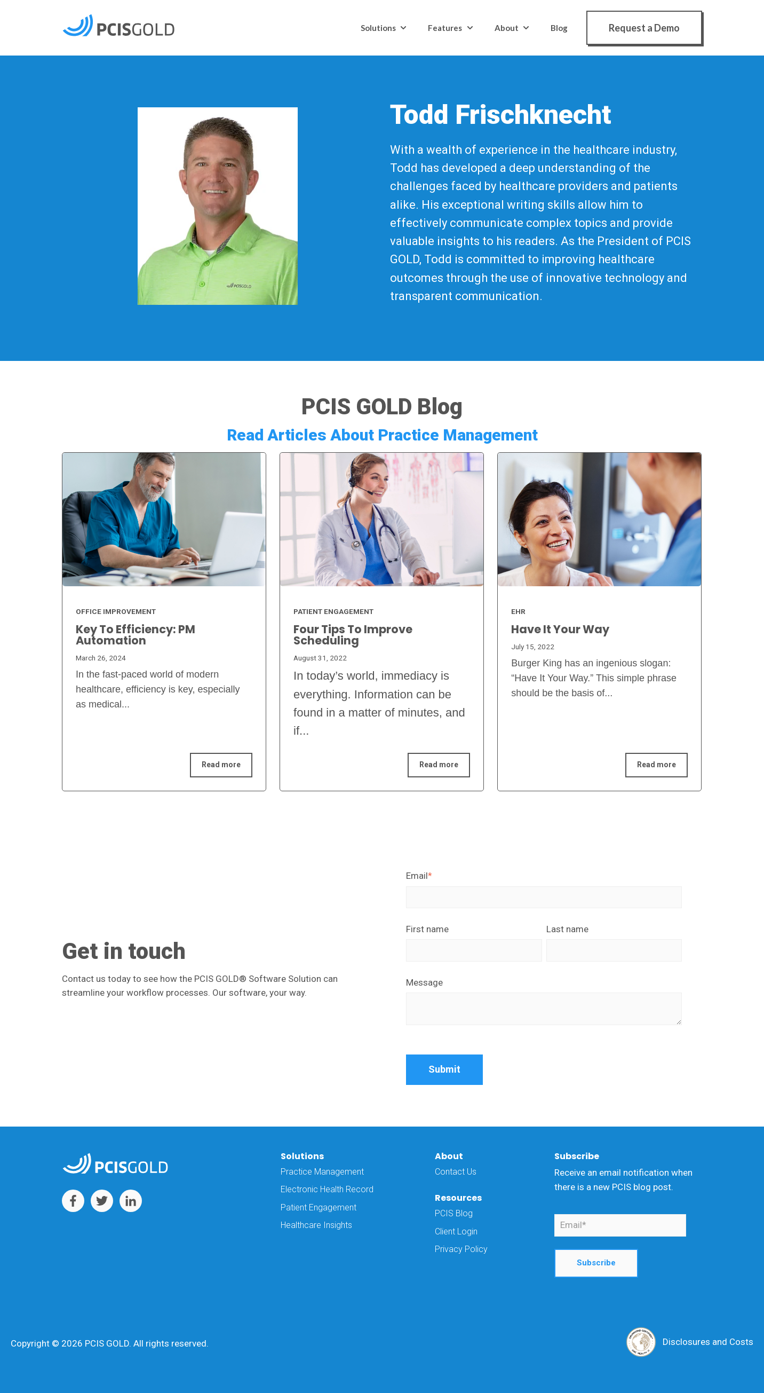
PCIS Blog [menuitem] (454, 1213)
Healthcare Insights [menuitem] (316, 1225)
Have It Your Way (560, 629)
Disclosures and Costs (708, 1341)
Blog (559, 28)
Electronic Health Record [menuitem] (327, 1189)
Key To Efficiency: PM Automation (135, 634)
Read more (221, 764)
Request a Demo (644, 28)
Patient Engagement (333, 611)
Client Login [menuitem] (456, 1231)
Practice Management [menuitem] (322, 1172)
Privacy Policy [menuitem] (461, 1249)
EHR (518, 611)
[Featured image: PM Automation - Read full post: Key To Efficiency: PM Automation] (164, 519)
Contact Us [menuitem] (455, 1172)
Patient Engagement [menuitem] (318, 1207)
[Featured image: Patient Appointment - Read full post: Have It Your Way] (599, 519)
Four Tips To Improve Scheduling (352, 634)
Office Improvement (116, 611)
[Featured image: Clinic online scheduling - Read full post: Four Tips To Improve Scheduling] (381, 519)
